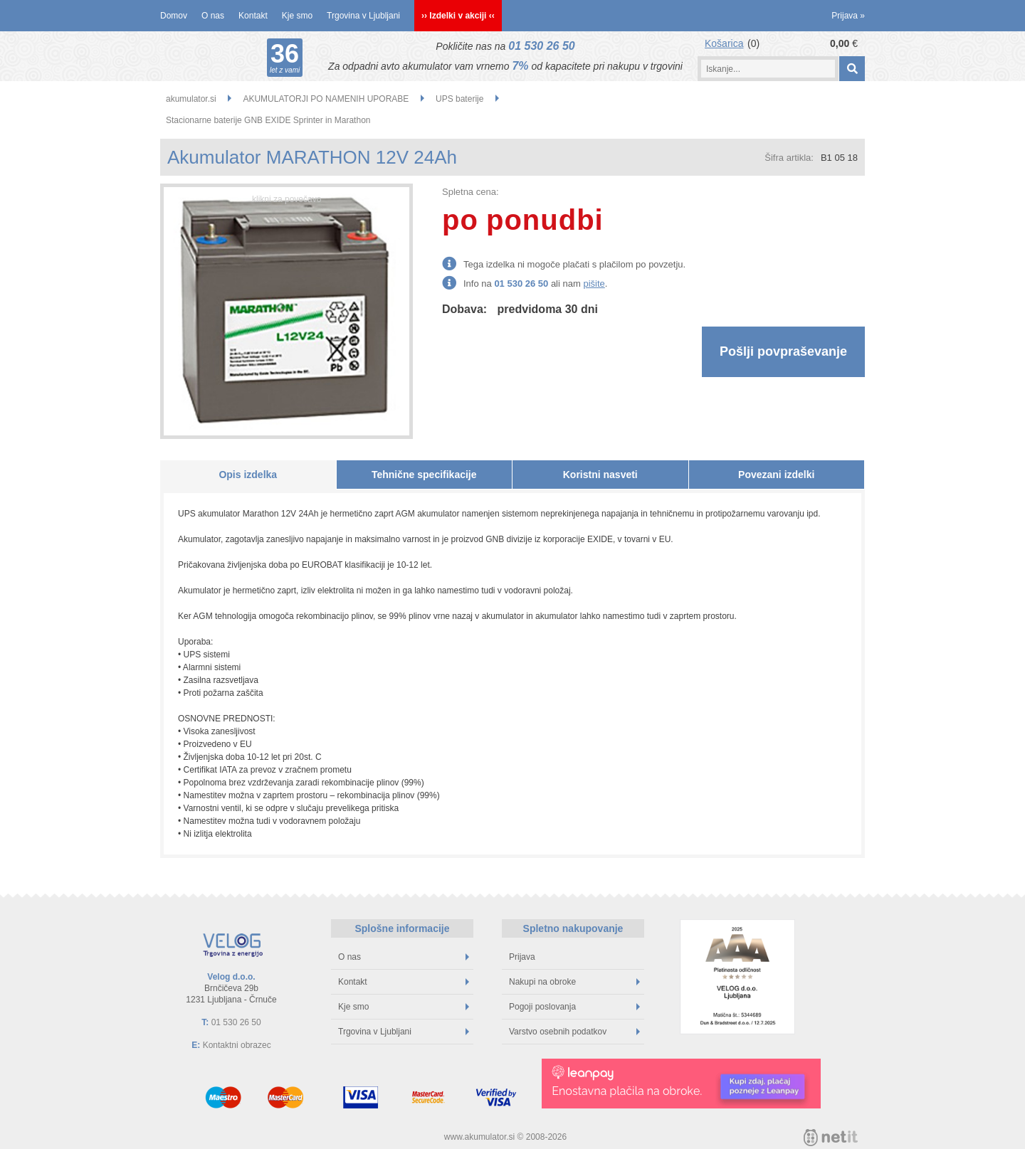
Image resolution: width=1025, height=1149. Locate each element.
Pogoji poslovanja (574, 1007)
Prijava (848, 15)
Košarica (724, 43)
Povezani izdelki (776, 474)
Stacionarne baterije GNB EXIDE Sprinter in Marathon (268, 120)
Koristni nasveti (600, 474)
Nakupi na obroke (574, 982)
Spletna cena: (470, 191)
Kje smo (297, 16)
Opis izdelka (248, 474)
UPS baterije (459, 99)
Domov (173, 16)
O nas (212, 16)
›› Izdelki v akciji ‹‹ (458, 16)
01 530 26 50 (541, 46)
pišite (593, 283)
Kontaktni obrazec (237, 1045)
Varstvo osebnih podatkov (574, 1032)
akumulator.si (191, 99)
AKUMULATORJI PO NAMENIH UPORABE (326, 99)
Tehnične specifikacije (424, 474)
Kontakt (253, 16)
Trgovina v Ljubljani (363, 16)
